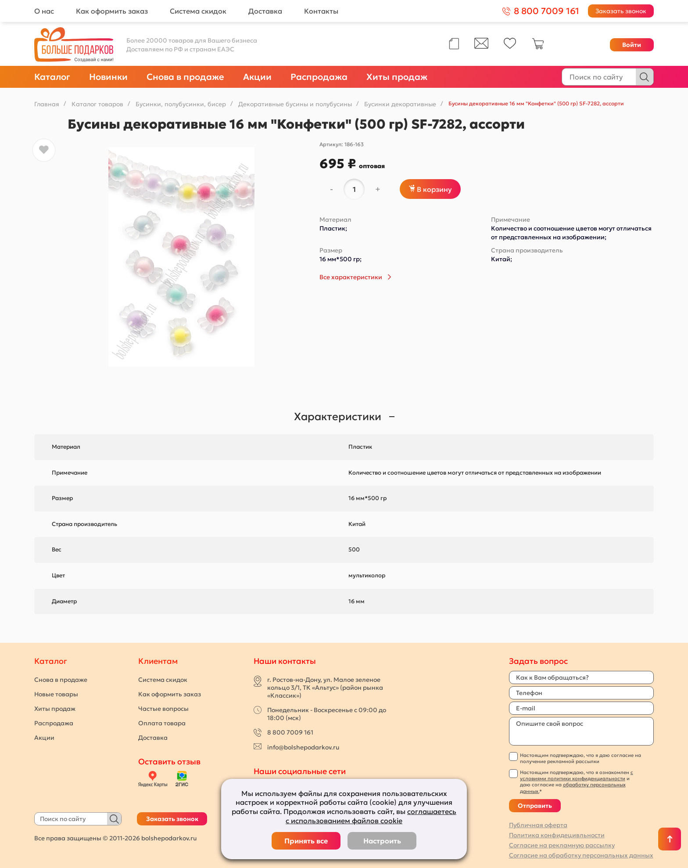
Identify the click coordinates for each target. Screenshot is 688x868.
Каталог (52, 77)
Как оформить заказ (112, 11)
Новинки (108, 77)
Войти (631, 45)
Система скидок (198, 11)
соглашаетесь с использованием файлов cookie (371, 816)
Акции (257, 77)
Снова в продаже (185, 77)
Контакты (321, 11)
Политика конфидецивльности (557, 835)
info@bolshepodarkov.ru (303, 747)
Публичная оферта (538, 825)
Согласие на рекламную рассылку (562, 845)
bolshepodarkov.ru (169, 838)
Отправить (535, 806)
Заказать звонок (620, 11)
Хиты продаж (396, 77)
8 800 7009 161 (290, 732)
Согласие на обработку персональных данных (581, 855)
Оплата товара (162, 723)
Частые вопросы (163, 709)
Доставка (265, 11)
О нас (44, 11)
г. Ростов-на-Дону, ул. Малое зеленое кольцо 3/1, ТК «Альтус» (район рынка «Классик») (325, 687)
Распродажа (319, 77)
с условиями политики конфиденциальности (576, 775)
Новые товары (56, 694)
